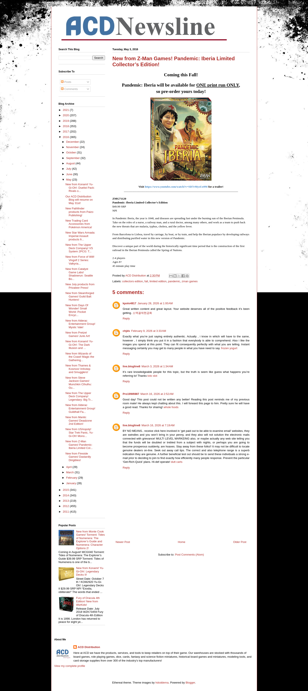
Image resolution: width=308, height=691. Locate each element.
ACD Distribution (89, 647)
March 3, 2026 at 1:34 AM (157, 366)
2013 (66, 500)
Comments (69, 89)
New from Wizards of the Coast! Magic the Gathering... (79, 357)
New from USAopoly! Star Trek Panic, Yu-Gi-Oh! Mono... (79, 432)
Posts (66, 82)
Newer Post (123, 542)
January (71, 483)
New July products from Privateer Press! (80, 286)
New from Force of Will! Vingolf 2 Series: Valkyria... (79, 260)
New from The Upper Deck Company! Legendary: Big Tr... (79, 396)
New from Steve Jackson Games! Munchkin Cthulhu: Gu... (78, 382)
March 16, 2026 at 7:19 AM (158, 425)
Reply (126, 318)
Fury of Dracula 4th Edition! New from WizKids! (88, 601)
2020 (66, 115)
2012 (66, 506)
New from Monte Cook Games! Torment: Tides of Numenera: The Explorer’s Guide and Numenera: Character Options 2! (90, 540)
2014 (66, 495)
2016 (66, 137)
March (70, 472)
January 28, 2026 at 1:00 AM (155, 303)
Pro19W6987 (131, 393)
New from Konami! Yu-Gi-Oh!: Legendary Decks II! (90, 571)
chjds (126, 330)
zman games (189, 281)
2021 (66, 110)
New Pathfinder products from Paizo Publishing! (79, 212)
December (73, 141)
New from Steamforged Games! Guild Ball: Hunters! (79, 296)
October (71, 152)
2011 (66, 511)
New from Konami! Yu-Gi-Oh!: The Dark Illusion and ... (79, 345)
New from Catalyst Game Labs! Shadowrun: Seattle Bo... (79, 274)
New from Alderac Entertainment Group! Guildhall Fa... (80, 408)
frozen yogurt (229, 348)
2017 (66, 131)
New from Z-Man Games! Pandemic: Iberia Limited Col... (79, 445)
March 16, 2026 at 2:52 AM (157, 393)
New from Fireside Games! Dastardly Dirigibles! (78, 457)
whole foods (171, 407)
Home (181, 542)
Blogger (190, 682)
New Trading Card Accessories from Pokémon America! (78, 224)
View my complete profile (69, 665)
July (69, 168)
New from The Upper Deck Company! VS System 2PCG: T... (79, 248)
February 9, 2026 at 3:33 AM (148, 330)
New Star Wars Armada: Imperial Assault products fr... (80, 236)
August (71, 163)
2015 (66, 489)
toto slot (152, 375)
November (73, 147)
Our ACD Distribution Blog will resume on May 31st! (79, 200)
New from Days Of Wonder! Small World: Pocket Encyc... (76, 310)
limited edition (158, 281)
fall (146, 281)
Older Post (239, 542)
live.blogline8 (131, 366)
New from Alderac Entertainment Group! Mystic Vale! (80, 324)
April (69, 467)
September (73, 158)
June (69, 174)
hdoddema (162, 682)
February (72, 477)
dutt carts (176, 461)
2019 (66, 120)
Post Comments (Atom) (189, 554)
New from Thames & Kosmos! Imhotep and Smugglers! (78, 369)
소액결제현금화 (142, 313)
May (69, 179)
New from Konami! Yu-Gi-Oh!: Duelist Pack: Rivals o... (80, 188)
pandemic (174, 281)
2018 (66, 126)
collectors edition (132, 281)
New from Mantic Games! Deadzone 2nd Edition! (78, 420)
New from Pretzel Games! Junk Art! (77, 334)
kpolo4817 (129, 303)
